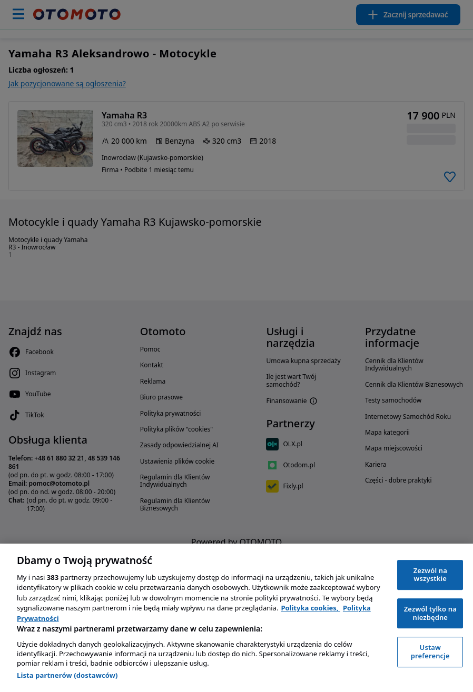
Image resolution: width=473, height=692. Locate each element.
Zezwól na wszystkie (430, 575)
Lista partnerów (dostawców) (67, 675)
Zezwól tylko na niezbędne (430, 613)
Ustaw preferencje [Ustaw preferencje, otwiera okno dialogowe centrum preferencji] (430, 651)
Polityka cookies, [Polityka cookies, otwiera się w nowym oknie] (310, 608)
